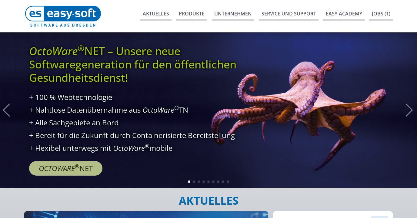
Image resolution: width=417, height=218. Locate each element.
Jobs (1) (381, 13)
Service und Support (289, 13)
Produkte (192, 13)
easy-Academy (344, 13)
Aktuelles (156, 13)
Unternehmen (233, 13)
